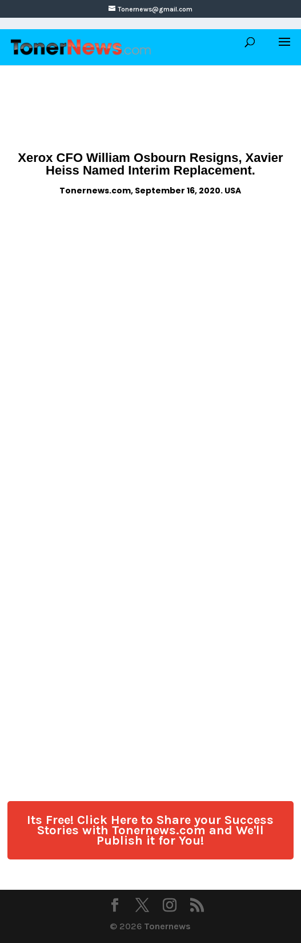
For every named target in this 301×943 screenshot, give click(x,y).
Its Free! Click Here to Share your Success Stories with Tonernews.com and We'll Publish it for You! (150, 830)
